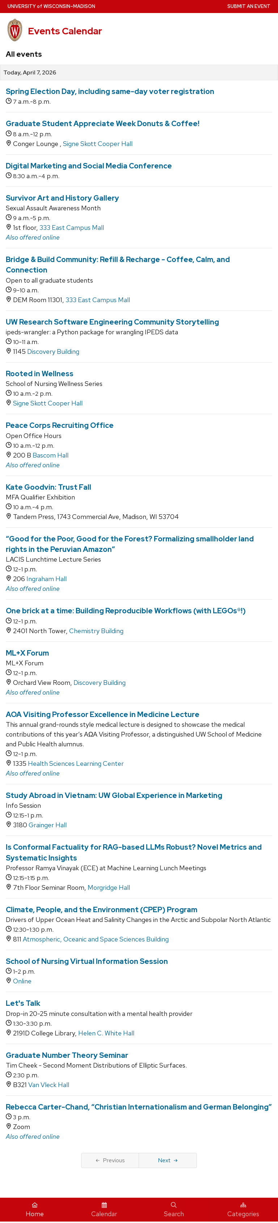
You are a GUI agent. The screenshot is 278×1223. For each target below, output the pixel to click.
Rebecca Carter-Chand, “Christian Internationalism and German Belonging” (139, 1107)
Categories (243, 1210)
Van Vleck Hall (48, 1085)
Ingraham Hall (46, 579)
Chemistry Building (96, 631)
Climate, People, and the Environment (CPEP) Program (101, 909)
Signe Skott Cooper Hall (97, 144)
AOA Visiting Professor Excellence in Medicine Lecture (102, 714)
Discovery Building (53, 351)
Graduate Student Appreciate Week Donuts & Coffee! (102, 123)
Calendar (104, 1210)
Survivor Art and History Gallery (62, 198)
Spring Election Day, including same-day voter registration (110, 91)
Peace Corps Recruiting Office (60, 425)
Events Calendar (65, 31)
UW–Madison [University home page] (51, 6)
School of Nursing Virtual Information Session (87, 961)
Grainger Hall (48, 825)
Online (22, 981)
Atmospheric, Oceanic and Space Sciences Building (96, 939)
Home (35, 1210)
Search (174, 1210)
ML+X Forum (27, 653)
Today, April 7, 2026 (29, 72)
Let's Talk (23, 1003)
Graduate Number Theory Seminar (67, 1055)
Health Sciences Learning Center (76, 763)
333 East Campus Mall (71, 227)
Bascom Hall (50, 455)
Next (168, 1160)
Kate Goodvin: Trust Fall (48, 487)
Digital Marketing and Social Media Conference (89, 166)
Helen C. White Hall (106, 1033)
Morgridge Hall (109, 887)
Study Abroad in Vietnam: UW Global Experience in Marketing (114, 795)
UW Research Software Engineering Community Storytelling (112, 322)
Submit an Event (248, 6)
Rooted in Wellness (39, 373)
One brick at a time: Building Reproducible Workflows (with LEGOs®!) (126, 610)
